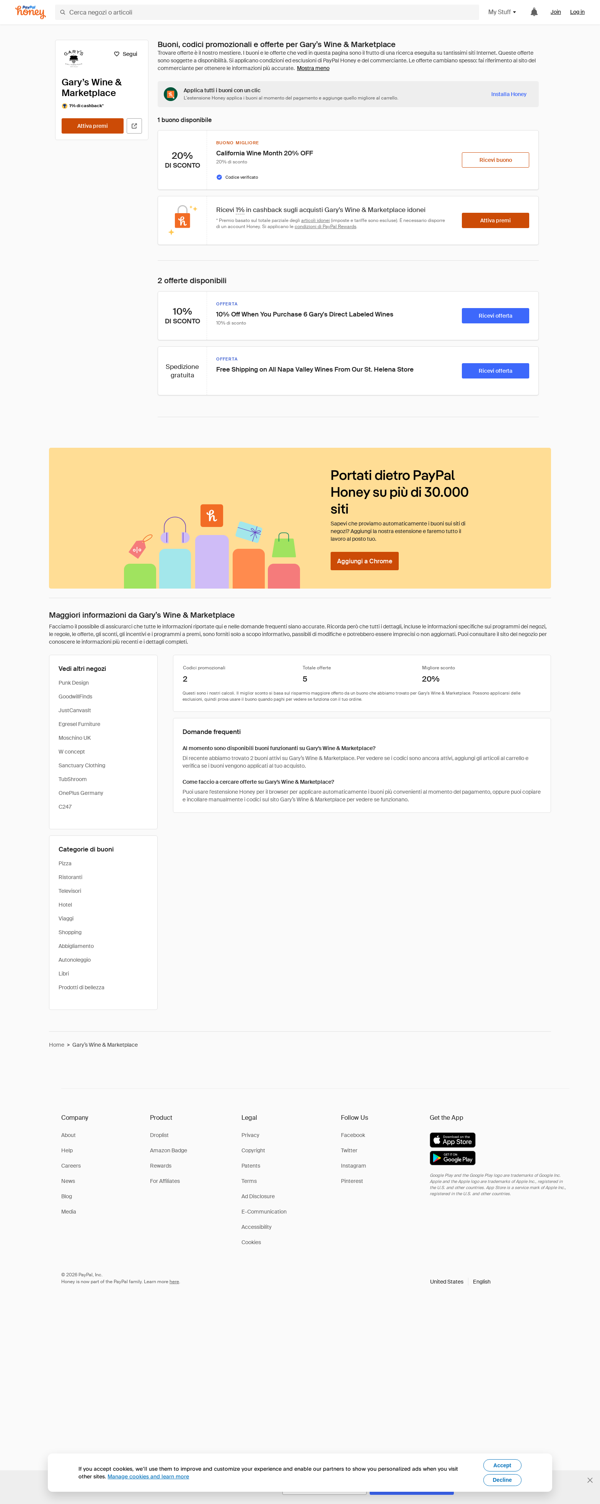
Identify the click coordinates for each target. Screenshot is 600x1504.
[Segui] (125, 54)
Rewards (160, 1165)
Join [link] (556, 11)
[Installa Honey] (509, 94)
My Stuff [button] (502, 12)
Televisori (70, 890)
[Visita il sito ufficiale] (134, 126)
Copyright (253, 1150)
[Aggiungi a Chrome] (365, 561)
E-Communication (264, 1211)
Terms (249, 1181)
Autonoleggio (75, 959)
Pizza (65, 863)
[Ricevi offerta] (495, 315)
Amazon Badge (168, 1150)
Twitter (349, 1150)
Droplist (159, 1135)
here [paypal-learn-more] (174, 1282)
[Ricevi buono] (495, 160)
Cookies (251, 1242)
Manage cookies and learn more (148, 1476)
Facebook (353, 1135)
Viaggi (66, 918)
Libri (64, 973)
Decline (502, 1480)
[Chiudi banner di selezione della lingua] (590, 1480)
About (68, 1135)
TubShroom (73, 779)
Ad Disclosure (258, 1196)
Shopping (70, 932)
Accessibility (256, 1226)
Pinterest (352, 1181)
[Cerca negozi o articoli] (267, 12)
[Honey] (30, 12)
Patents (250, 1165)
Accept (502, 1465)
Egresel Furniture (79, 724)
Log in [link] (577, 11)
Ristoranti (70, 877)
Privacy (250, 1135)
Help (67, 1150)
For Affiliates (165, 1181)
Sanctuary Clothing (82, 765)
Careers (71, 1165)
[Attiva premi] (93, 126)
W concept (72, 751)
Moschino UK (75, 737)
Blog (66, 1196)
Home (56, 1044)
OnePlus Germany (81, 793)
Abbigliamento (76, 946)
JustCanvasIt (75, 710)
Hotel (65, 904)
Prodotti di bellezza (81, 987)
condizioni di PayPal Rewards (325, 226)
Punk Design (74, 682)
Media (68, 1211)
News (68, 1181)
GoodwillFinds (75, 696)
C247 (65, 806)
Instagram (353, 1165)
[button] (460, 1281)
